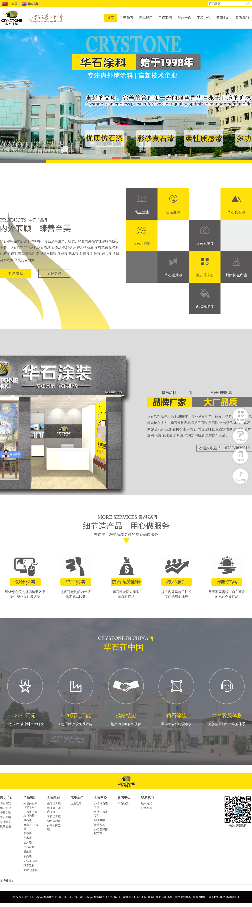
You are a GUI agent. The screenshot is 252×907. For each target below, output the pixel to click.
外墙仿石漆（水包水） (30, 805)
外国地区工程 (54, 827)
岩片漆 (28, 842)
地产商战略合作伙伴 (126, 696)
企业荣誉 (5, 821)
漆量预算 (99, 824)
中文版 (9, 4)
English (30, 4)
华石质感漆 (205, 244)
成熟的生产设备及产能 (75, 696)
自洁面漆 (173, 212)
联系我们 (242, 18)
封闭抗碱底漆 (236, 275)
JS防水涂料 (31, 870)
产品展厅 (145, 18)
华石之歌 (5, 812)
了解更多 (54, 273)
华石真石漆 (236, 212)
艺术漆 (28, 837)
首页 (110, 18)
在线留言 (146, 808)
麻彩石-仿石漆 (31, 826)
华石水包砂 (142, 244)
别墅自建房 (54, 821)
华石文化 (5, 808)
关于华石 (126, 18)
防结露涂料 (30, 860)
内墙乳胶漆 (205, 307)
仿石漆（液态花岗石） (30, 813)
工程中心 (203, 18)
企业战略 (76, 803)
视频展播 (5, 826)
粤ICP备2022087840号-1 (224, 897)
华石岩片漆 (173, 275)
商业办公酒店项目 (54, 809)
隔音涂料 (29, 865)
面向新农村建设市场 (176, 696)
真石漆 (28, 820)
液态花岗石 (205, 275)
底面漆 (28, 856)
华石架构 (5, 817)
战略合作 (184, 18)
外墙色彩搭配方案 (101, 831)
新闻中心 (223, 18)
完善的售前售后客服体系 (227, 696)
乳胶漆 (28, 851)
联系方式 (146, 803)
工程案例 (165, 18)
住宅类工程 (54, 803)
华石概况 (5, 803)
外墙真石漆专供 (101, 805)
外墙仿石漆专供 (101, 813)
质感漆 (28, 833)
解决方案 (99, 820)
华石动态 (123, 803)
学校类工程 (54, 816)
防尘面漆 (142, 212)
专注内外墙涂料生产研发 (25, 696)
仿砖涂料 (29, 847)
